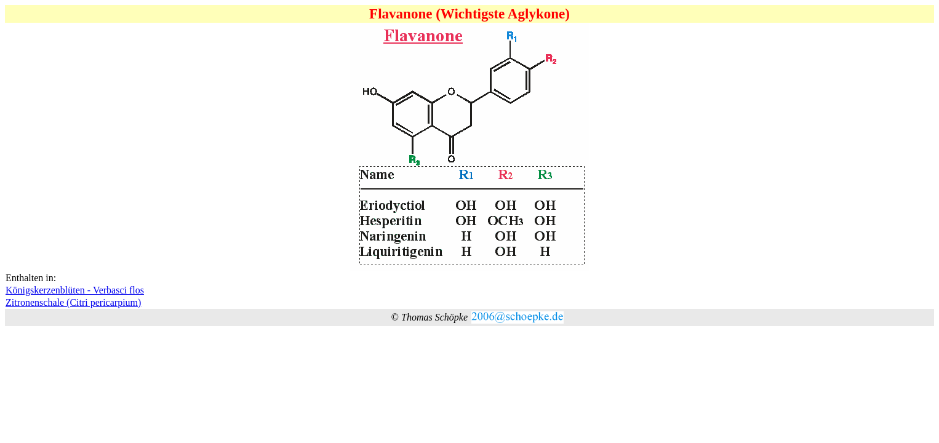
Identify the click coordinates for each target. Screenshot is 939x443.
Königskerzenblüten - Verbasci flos (75, 290)
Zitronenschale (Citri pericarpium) (73, 302)
